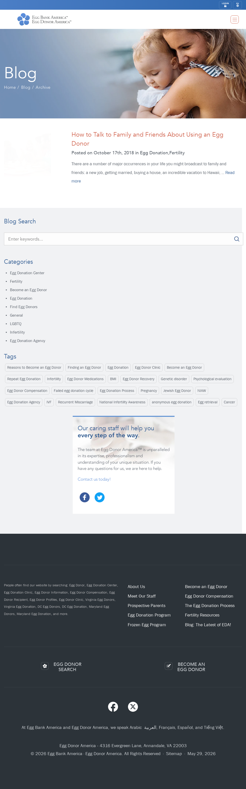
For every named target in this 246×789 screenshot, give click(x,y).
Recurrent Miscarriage (75, 402)
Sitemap (174, 754)
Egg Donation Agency (27, 340)
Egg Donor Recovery (138, 378)
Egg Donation (21, 298)
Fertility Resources (202, 615)
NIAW (201, 390)
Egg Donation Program (149, 615)
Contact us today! (94, 479)
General (16, 315)
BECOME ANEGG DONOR (191, 667)
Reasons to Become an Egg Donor (34, 367)
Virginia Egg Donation (20, 606)
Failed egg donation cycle (73, 390)
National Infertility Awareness (122, 402)
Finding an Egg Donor (84, 367)
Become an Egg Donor (28, 289)
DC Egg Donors (49, 606)
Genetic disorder (174, 378)
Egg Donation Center (27, 272)
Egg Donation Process (117, 390)
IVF (49, 402)
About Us (136, 587)
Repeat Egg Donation (24, 378)
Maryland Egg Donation (34, 614)
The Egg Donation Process (210, 606)
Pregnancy (149, 390)
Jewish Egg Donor (177, 390)
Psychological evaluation (212, 378)
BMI (113, 378)
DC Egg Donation (74, 606)
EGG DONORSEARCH (67, 667)
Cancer (229, 402)
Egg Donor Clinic (147, 367)
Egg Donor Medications (85, 378)
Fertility (16, 281)
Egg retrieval (207, 402)
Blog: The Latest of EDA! (208, 625)
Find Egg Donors (23, 306)
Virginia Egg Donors (100, 599)
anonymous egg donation (171, 402)
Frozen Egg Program (147, 625)
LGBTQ (15, 323)
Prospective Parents (146, 606)
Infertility (17, 332)
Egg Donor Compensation (27, 390)
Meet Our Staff (142, 596)
